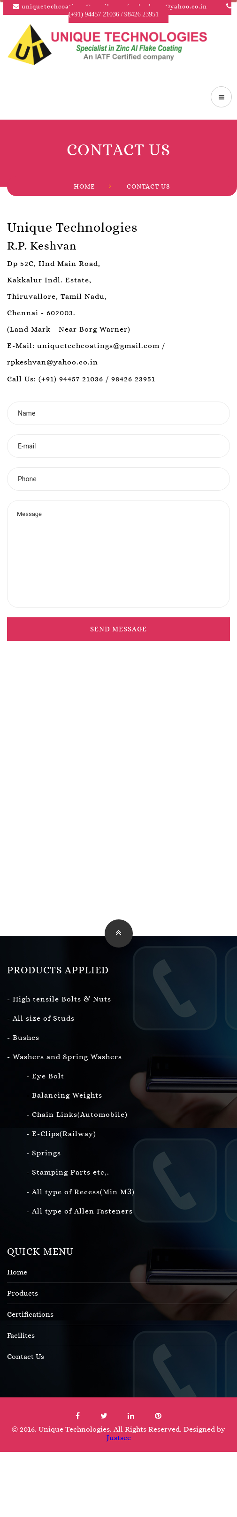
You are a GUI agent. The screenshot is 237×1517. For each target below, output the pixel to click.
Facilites (118, 1335)
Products (118, 1293)
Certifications (118, 1314)
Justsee (119, 1438)
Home (84, 186)
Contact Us (148, 186)
